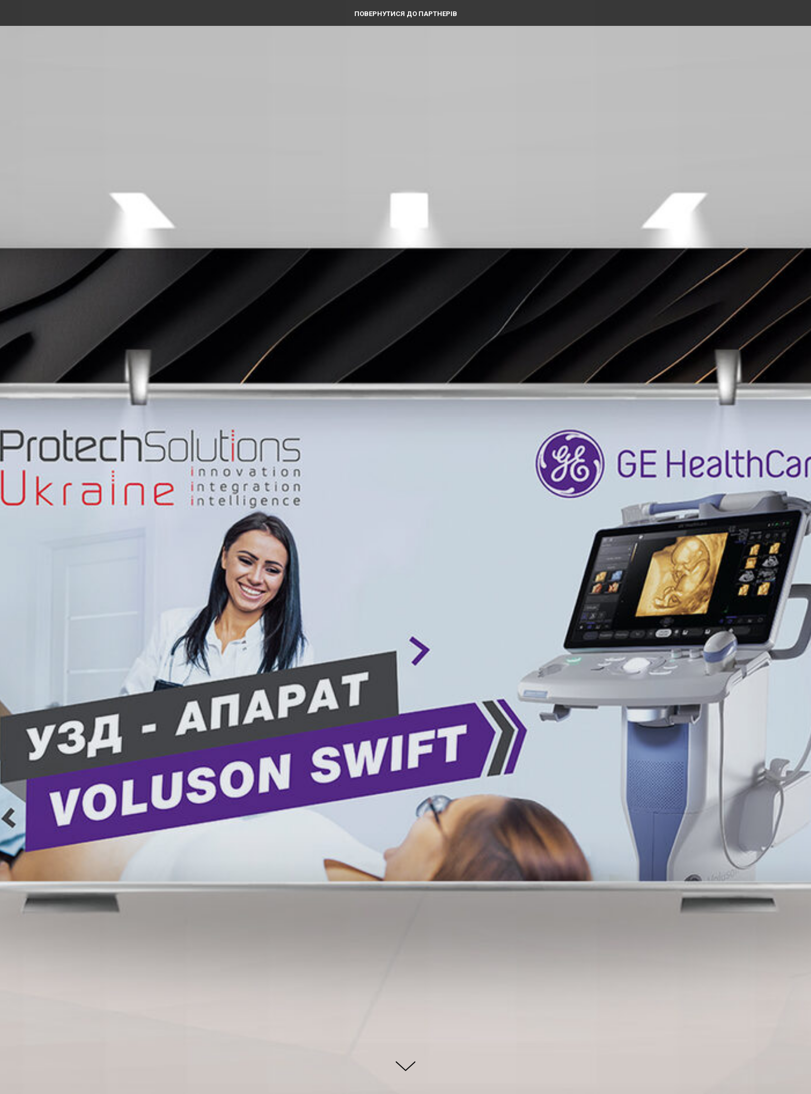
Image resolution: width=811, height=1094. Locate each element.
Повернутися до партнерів (405, 14)
